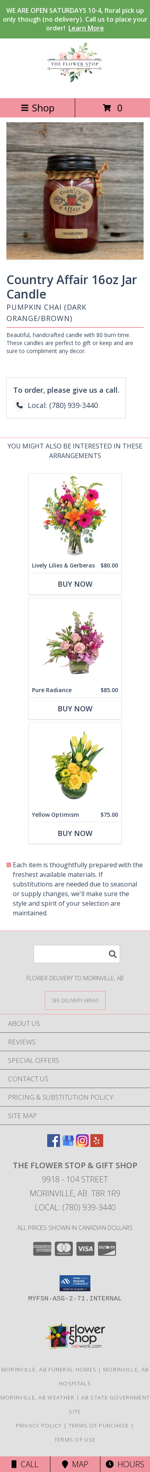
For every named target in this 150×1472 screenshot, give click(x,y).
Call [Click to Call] (25, 1464)
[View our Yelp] (96, 1144)
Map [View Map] (75, 1464)
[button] (75, 1283)
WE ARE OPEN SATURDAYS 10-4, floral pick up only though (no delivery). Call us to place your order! (75, 19)
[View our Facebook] (53, 1144)
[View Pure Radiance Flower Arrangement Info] (75, 640)
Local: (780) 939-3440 (75, 1207)
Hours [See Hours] (125, 1464)
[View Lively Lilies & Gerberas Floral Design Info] (75, 516)
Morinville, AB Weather (37, 1397)
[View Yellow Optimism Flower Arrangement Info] (75, 765)
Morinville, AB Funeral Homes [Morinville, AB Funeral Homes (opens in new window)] (48, 1369)
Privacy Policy (39, 1425)
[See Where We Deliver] (75, 1000)
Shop (37, 107)
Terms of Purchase (99, 1425)
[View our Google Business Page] (68, 1144)
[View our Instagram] (82, 1144)
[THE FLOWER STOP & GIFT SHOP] (75, 86)
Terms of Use (75, 1439)
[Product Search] (77, 954)
